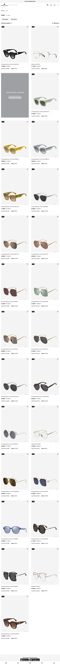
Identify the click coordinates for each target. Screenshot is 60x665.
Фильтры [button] (55, 23)
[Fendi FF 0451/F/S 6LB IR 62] (15, 377)
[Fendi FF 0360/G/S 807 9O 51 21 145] (15, 45)
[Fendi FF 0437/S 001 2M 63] (45, 235)
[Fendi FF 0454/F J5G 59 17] (45, 425)
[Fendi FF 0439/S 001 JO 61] (15, 330)
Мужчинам (14, 19)
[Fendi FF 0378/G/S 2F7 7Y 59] (15, 472)
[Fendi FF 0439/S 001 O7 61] (45, 282)
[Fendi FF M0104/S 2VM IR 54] (45, 377)
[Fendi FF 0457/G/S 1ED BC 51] (45, 92)
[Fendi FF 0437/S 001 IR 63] (45, 330)
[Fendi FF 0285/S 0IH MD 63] (15, 425)
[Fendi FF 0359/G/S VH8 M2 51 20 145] (15, 615)
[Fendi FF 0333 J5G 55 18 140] (45, 45)
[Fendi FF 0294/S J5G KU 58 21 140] (45, 472)
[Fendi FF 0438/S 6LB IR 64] (45, 187)
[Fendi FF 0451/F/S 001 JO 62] (15, 235)
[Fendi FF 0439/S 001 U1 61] (15, 282)
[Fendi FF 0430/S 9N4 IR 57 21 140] (45, 520)
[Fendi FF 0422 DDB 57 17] (45, 567)
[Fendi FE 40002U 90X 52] (15, 520)
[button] (54, 5)
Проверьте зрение (15, 97)
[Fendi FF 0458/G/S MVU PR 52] (45, 140)
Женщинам (5, 19)
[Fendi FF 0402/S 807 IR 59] (15, 567)
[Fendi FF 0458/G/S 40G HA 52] (15, 140)
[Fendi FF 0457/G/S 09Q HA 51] (15, 187)
